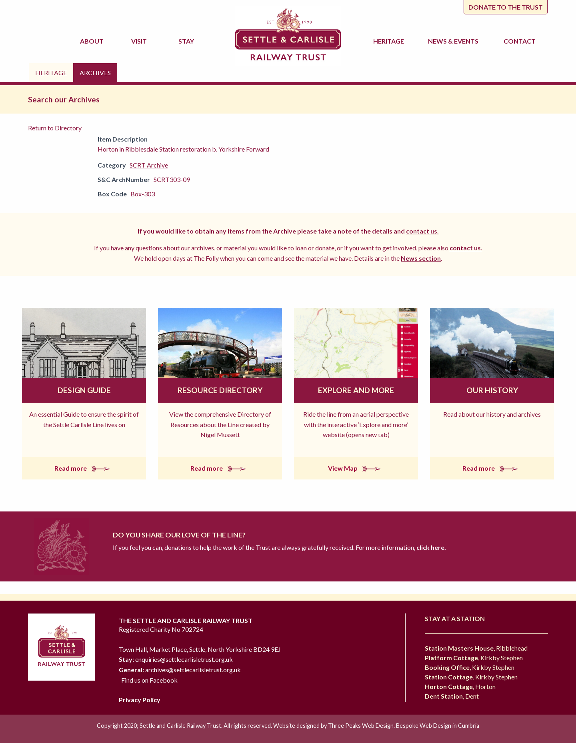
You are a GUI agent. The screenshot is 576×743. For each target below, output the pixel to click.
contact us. (422, 231)
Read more (84, 468)
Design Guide (84, 390)
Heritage (389, 41)
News (454, 41)
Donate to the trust (505, 7)
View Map (356, 468)
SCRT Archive (149, 165)
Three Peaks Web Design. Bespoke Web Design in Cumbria (403, 725)
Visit (140, 41)
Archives (95, 72)
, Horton (460, 686)
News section (421, 258)
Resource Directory (220, 390)
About (93, 41)
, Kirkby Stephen (474, 657)
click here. (430, 547)
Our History (492, 390)
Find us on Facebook (149, 680)
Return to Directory (55, 128)
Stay (187, 41)
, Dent (452, 696)
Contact (520, 41)
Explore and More (356, 390)
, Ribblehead (476, 648)
